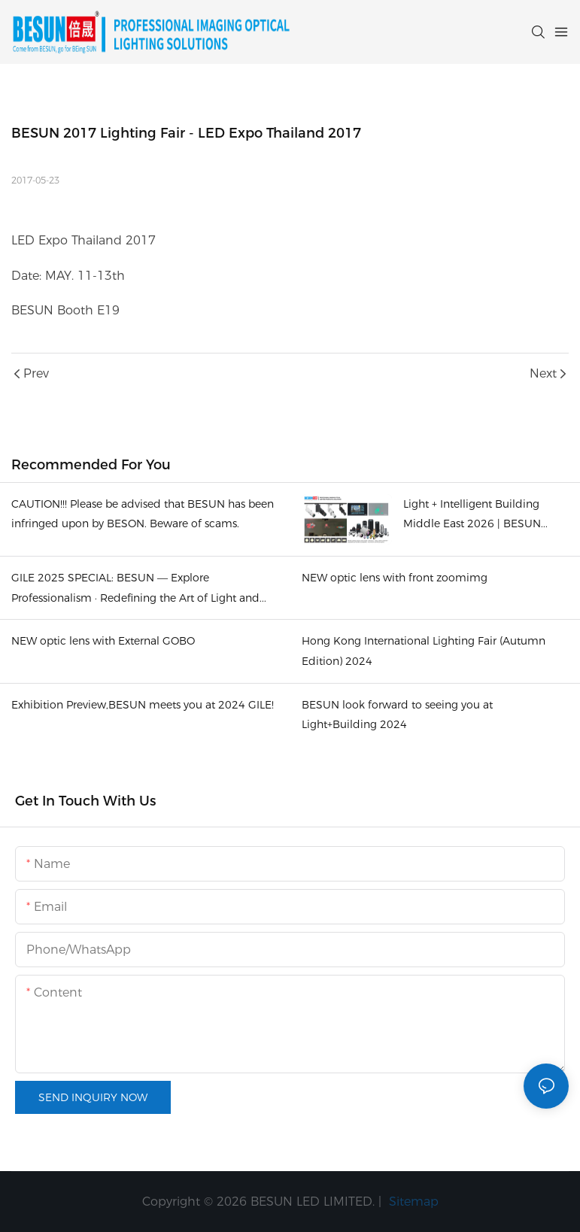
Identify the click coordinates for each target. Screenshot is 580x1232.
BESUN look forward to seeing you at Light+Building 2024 (397, 715)
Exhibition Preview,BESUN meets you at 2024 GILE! (142, 705)
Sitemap (412, 1201)
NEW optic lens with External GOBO (103, 641)
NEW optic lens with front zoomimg (394, 577)
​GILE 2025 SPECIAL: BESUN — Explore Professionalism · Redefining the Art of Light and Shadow (135, 589)
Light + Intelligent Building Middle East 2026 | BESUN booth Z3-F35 (472, 515)
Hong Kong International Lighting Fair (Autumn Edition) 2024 (423, 651)
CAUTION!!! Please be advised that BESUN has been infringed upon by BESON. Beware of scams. (142, 514)
